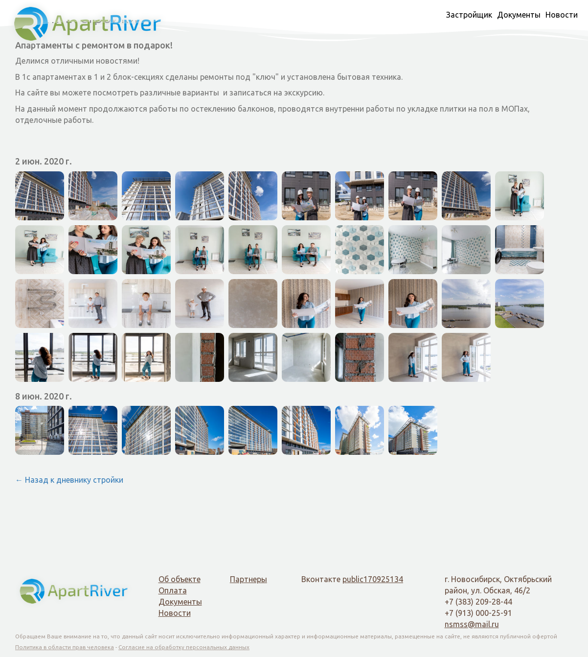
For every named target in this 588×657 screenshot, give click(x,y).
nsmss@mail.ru (472, 624)
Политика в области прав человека (64, 647)
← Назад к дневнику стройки (69, 479)
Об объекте (179, 579)
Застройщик (469, 14)
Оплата (172, 590)
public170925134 (372, 579)
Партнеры (248, 579)
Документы (519, 14)
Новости (561, 14)
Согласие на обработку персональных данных (183, 647)
